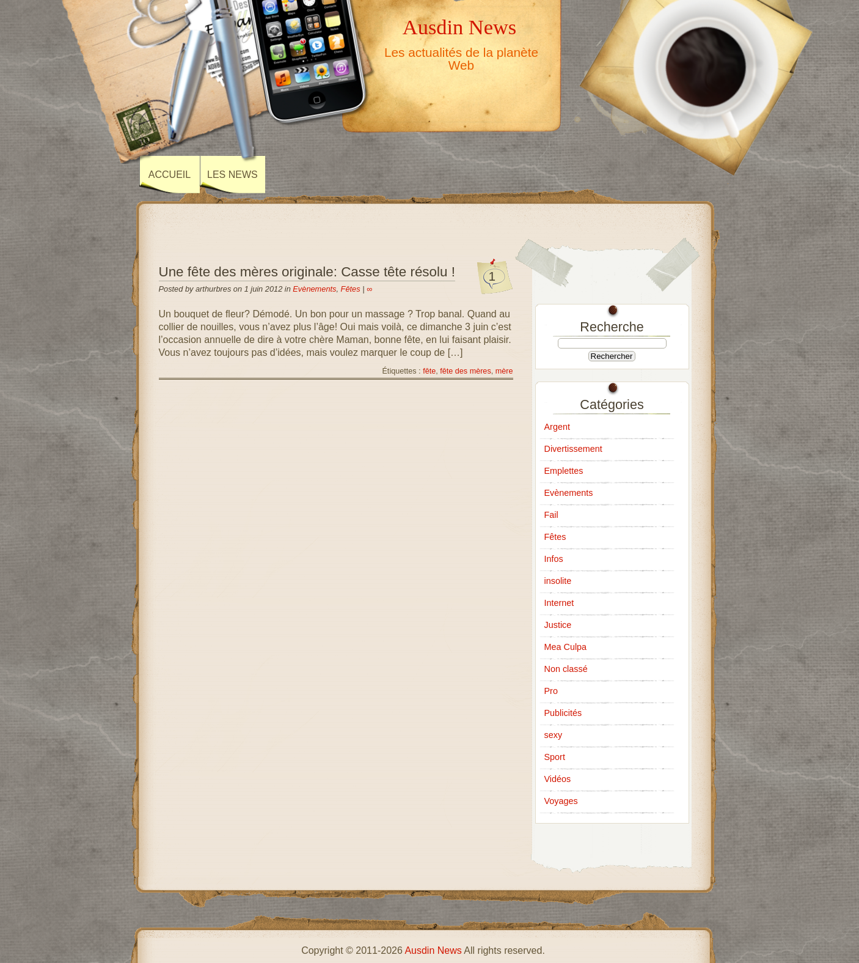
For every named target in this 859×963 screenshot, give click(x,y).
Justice (558, 625)
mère (504, 371)
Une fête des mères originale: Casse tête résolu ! (307, 271)
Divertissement (573, 449)
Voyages (561, 801)
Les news (232, 174)
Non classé (566, 669)
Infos (553, 559)
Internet (559, 603)
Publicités (563, 713)
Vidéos (557, 779)
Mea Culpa (565, 647)
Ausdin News (459, 27)
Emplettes (563, 471)
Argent (557, 427)
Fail (551, 515)
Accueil (169, 174)
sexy (553, 735)
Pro (551, 691)
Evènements (314, 288)
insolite (558, 581)
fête (429, 371)
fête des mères (465, 371)
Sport (554, 757)
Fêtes (350, 288)
